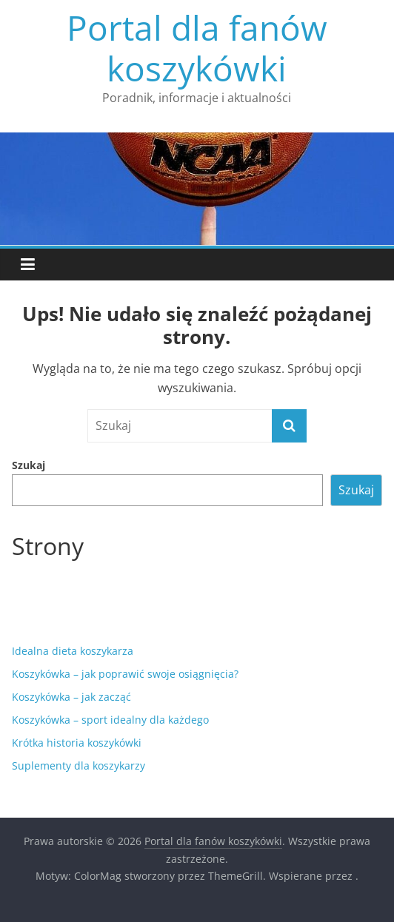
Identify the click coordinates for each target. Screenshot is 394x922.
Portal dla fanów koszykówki (197, 47)
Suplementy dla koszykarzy (78, 765)
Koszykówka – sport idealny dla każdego (110, 720)
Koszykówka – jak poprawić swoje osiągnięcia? (125, 674)
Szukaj (28, 465)
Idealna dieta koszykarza (72, 651)
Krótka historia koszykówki (76, 743)
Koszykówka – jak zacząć (71, 697)
